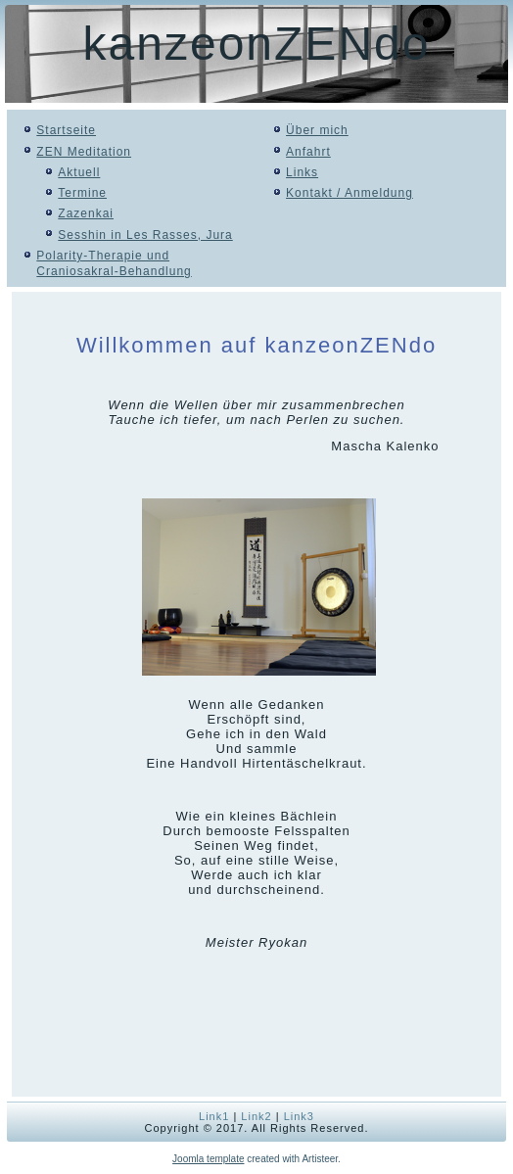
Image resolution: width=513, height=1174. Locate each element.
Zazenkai (86, 213)
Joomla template (208, 1158)
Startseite (66, 130)
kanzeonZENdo (257, 44)
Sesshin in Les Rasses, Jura (145, 235)
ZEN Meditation (83, 152)
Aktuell (79, 172)
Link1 (214, 1116)
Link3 (299, 1116)
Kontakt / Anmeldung (349, 193)
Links (302, 172)
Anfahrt (308, 152)
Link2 (256, 1116)
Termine (82, 193)
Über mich (317, 130)
